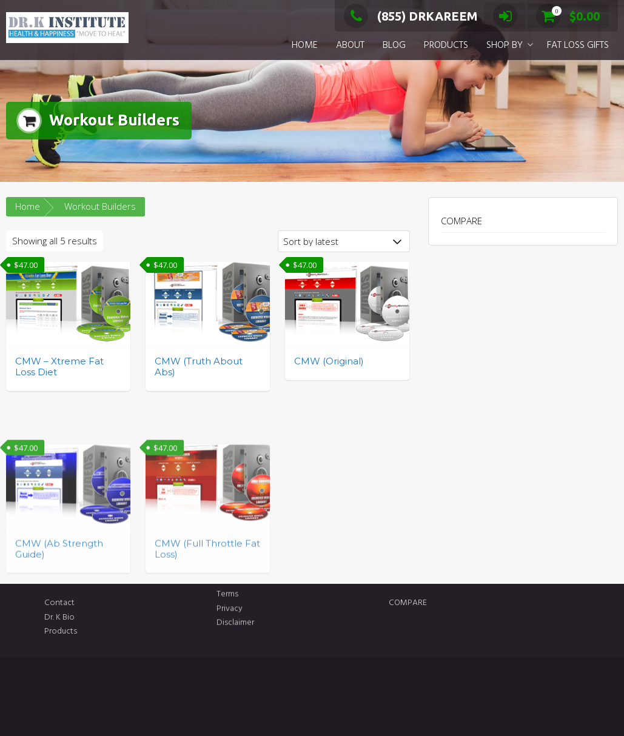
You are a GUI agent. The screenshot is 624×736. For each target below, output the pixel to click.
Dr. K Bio (114, 617)
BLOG (394, 45)
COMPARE (461, 221)
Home (27, 206)
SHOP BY (504, 45)
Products (115, 631)
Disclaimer (235, 611)
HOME (305, 45)
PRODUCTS (446, 45)
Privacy (229, 596)
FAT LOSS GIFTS (578, 45)
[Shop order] (344, 241)
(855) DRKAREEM (411, 16)
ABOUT (350, 45)
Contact (114, 603)
